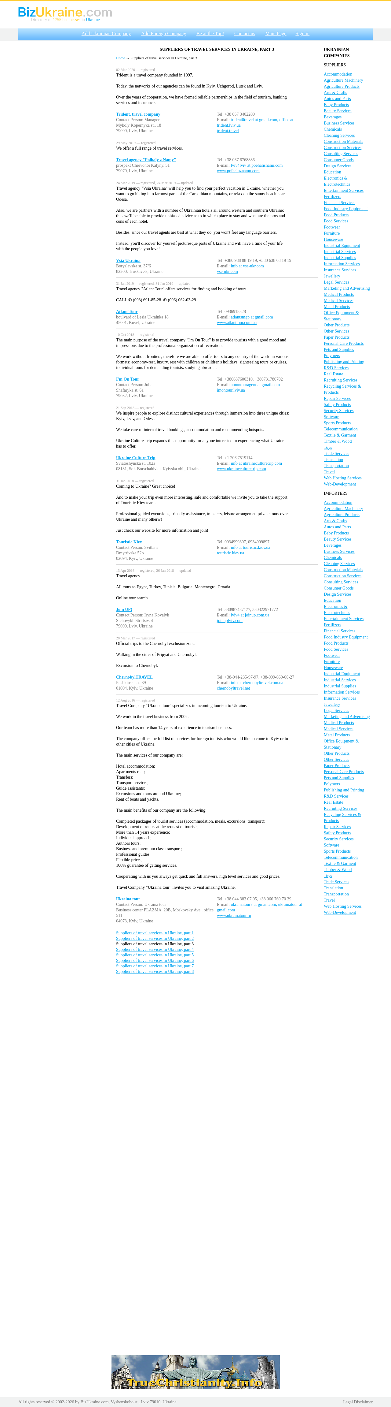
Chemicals (333, 129)
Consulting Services (341, 153)
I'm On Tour (127, 379)
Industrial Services (340, 251)
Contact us (244, 33)
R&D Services (336, 368)
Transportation (336, 465)
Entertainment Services (344, 190)
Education (332, 172)
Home (120, 58)
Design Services (338, 166)
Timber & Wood (338, 441)
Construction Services (342, 147)
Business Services (339, 123)
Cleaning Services (339, 135)
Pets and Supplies (339, 349)
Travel (329, 472)
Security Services (339, 410)
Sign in (302, 33)
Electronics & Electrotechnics (337, 181)
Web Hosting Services (343, 478)
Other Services (336, 331)
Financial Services (339, 202)
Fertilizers (332, 196)
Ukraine (93, 19)
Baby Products (336, 104)
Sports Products (337, 423)
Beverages (333, 117)
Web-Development (340, 484)
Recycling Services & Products (342, 389)
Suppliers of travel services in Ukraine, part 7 (155, 966)
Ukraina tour (128, 899)
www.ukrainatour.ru (234, 915)
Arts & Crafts (335, 92)
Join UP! (124, 609)
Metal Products (337, 306)
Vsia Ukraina (128, 260)
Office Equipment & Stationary (341, 316)
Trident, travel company (138, 114)
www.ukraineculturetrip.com (241, 469)
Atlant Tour (126, 311)
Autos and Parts (337, 98)
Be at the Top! (210, 33)
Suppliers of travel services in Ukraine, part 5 (155, 955)
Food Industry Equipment (346, 209)
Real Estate (333, 374)
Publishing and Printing (344, 361)
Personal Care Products (344, 343)
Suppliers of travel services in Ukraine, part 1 (155, 933)
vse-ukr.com (227, 271)
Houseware (333, 239)
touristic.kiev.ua (230, 553)
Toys (328, 447)
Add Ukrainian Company (106, 33)
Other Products (336, 325)
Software (331, 417)
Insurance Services (340, 270)
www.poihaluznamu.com (238, 171)
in (83, 19)
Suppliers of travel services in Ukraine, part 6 (155, 960)
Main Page (276, 33)
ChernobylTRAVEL (134, 677)
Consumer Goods (339, 160)
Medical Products (339, 294)
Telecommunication (341, 429)
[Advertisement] (64, 135)
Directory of (42, 19)
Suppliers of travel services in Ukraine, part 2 (155, 938)
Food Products (336, 215)
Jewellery (332, 276)
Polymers (332, 355)
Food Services (336, 221)
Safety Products (337, 404)
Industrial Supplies (340, 257)
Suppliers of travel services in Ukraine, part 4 (155, 949)
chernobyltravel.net (233, 688)
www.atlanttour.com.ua (237, 322)
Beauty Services (338, 111)
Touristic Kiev (129, 542)
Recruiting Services (340, 380)
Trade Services (336, 453)
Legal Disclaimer (358, 1402)
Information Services (342, 264)
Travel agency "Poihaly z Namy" (146, 160)
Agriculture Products (342, 86)
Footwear (332, 227)
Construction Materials (343, 141)
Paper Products (336, 337)
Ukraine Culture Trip (135, 458)
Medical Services (338, 300)
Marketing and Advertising (347, 288)
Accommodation (338, 74)
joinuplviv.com (230, 620)
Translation (333, 459)
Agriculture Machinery (343, 80)
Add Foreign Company (163, 33)
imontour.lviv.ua (231, 390)
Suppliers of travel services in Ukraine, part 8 (155, 971)
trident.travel (228, 130)
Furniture (332, 233)
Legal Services (336, 282)
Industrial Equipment (342, 245)
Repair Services (337, 398)
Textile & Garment (340, 435)
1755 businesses (67, 19)
